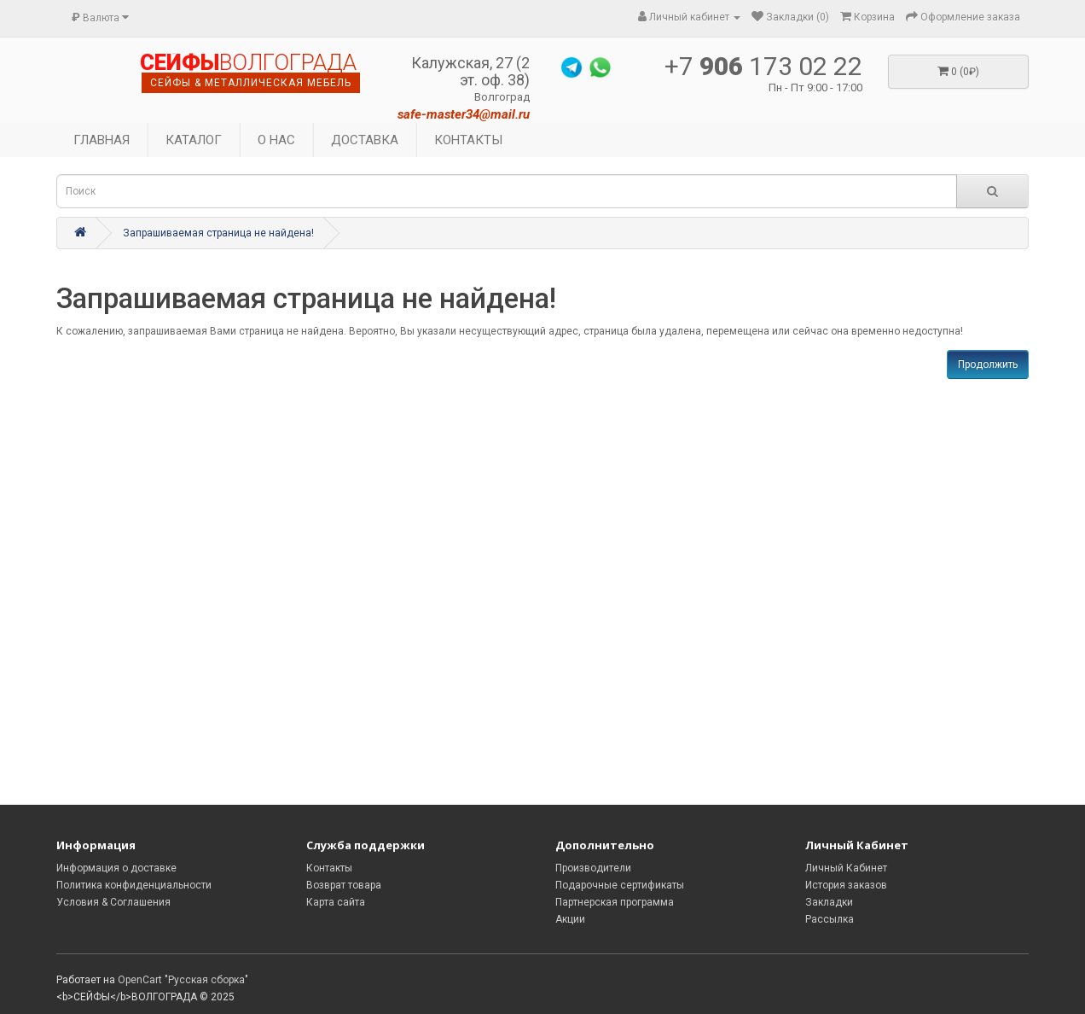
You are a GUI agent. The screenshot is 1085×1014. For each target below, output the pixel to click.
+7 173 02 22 (763, 66)
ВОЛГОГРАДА (248, 63)
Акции (570, 919)
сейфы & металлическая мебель (250, 83)
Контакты (329, 868)
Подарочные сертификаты (619, 885)
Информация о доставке (116, 868)
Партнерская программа (614, 902)
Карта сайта (335, 902)
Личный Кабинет (846, 868)
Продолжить (988, 364)
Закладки (829, 902)
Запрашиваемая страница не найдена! (218, 233)
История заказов (846, 885)
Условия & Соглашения (113, 902)
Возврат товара (343, 885)
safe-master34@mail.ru (463, 114)
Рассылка (829, 919)
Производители (593, 868)
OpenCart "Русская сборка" (183, 980)
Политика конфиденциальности (134, 885)
